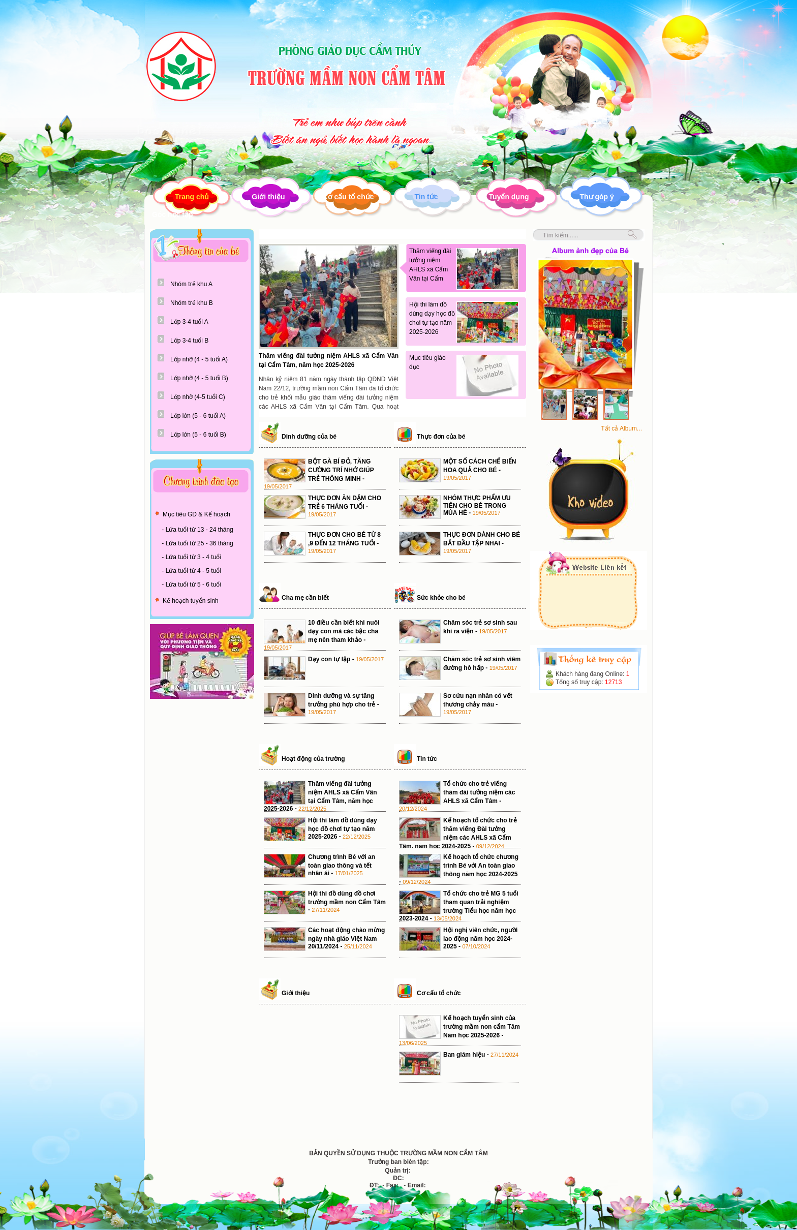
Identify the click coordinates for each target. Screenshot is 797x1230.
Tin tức (426, 197)
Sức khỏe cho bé (441, 597)
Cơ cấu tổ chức (348, 197)
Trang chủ (192, 197)
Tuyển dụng (509, 197)
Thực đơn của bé (441, 436)
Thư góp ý (597, 197)
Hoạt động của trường (313, 758)
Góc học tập (172, 214)
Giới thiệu (268, 197)
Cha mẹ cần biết (305, 597)
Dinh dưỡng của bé (309, 436)
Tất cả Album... (621, 428)
